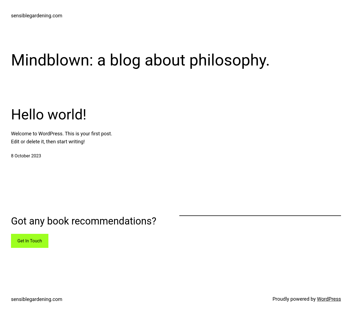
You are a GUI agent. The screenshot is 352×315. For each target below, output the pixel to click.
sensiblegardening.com (36, 15)
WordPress (329, 299)
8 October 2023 (26, 155)
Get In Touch (29, 240)
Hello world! (48, 114)
